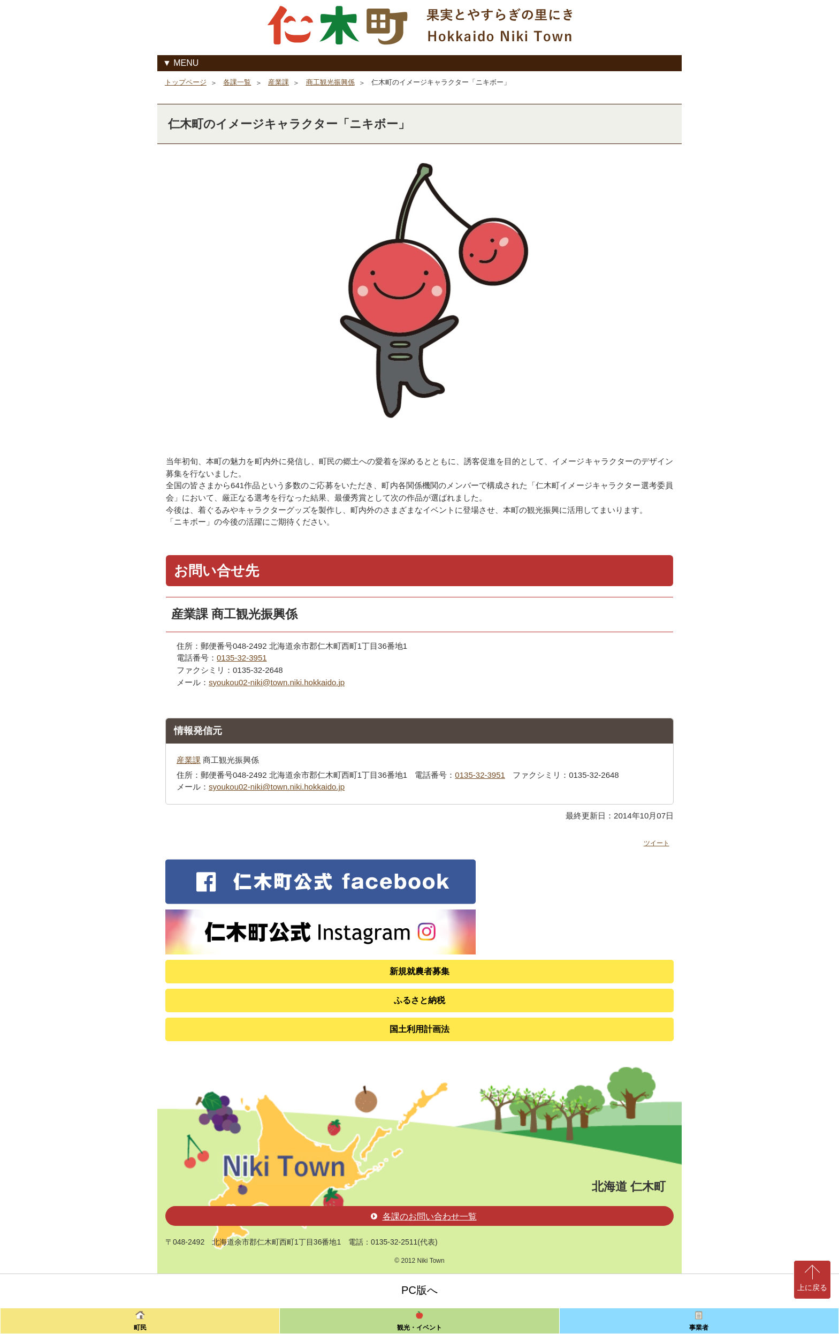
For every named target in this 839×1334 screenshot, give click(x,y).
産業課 (278, 82)
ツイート (656, 843)
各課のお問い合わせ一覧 (424, 1216)
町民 (140, 1327)
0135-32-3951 (242, 657)
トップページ (186, 82)
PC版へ (419, 1290)
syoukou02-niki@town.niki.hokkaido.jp (277, 682)
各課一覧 (237, 82)
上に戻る (812, 1287)
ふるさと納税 (419, 1000)
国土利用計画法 (419, 1029)
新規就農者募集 (419, 971)
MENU (186, 62)
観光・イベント (419, 1327)
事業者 (698, 1327)
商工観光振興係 (330, 82)
